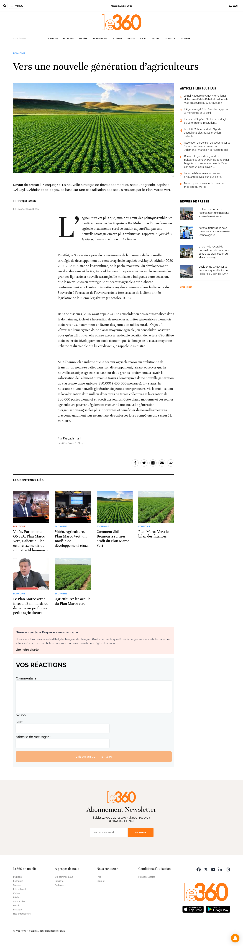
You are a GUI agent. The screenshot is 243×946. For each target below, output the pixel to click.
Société (83, 39)
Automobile (19, 901)
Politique (53, 39)
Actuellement (20, 38)
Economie (68, 39)
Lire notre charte (27, 649)
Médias (131, 39)
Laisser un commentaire (93, 756)
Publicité (59, 881)
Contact (100, 881)
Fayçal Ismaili (27, 200)
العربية (233, 5)
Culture (117, 39)
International (100, 39)
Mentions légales (146, 877)
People (156, 39)
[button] (235, 938)
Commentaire (26, 678)
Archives (59, 885)
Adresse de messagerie (34, 737)
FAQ (99, 877)
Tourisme (185, 39)
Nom (19, 722)
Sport (143, 39)
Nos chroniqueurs (22, 914)
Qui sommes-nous (64, 877)
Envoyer (140, 832)
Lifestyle (170, 39)
